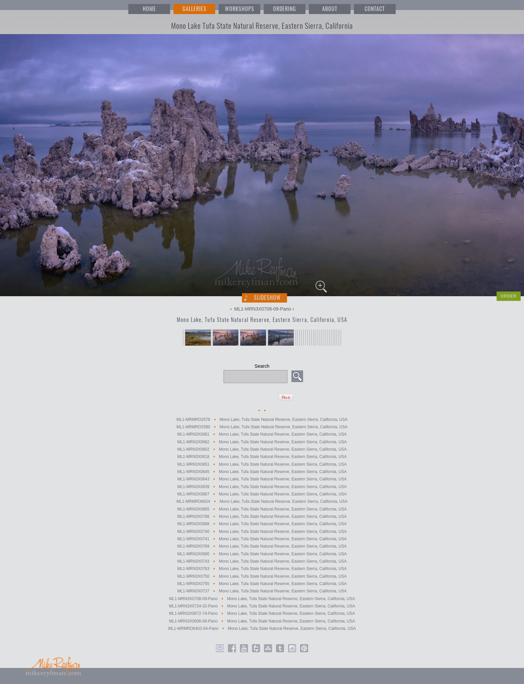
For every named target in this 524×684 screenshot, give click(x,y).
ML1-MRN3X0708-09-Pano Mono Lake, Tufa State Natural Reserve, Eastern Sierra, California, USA (262, 598)
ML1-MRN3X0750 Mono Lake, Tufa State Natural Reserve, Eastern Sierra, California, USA (262, 576)
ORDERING (284, 8)
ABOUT (329, 8)
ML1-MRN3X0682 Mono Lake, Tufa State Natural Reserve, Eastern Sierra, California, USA (262, 442)
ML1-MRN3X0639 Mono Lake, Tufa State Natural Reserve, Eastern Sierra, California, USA (262, 486)
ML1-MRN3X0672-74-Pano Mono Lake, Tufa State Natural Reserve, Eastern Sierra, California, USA (262, 613)
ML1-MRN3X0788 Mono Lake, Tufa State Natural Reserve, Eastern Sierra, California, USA (262, 516)
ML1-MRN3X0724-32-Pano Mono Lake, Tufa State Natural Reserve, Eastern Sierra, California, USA (262, 606)
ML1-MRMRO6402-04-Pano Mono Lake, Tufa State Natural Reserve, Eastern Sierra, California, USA (262, 628)
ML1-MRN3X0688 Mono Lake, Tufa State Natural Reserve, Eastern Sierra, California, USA (262, 524)
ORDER (509, 296)
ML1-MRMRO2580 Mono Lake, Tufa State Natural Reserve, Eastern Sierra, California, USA (262, 427)
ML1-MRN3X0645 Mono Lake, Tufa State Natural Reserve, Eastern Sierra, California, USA (262, 471)
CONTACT (375, 8)
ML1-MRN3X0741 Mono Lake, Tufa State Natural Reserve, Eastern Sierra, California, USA (262, 539)
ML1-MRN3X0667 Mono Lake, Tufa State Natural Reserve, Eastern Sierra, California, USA (262, 494)
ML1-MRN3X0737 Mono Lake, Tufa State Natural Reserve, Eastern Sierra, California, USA (262, 591)
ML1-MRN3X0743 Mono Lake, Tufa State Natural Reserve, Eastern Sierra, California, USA (262, 561)
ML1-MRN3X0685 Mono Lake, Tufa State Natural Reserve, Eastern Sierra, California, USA (262, 509)
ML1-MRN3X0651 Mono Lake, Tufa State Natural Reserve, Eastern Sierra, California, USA (262, 464)
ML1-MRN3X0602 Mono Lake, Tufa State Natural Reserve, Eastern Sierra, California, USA (262, 449)
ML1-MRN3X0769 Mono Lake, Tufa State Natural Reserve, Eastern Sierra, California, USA (262, 546)
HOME (149, 8)
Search (262, 366)
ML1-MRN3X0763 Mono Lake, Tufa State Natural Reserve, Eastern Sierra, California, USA (262, 569)
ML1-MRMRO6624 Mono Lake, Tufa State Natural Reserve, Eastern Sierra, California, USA (262, 501)
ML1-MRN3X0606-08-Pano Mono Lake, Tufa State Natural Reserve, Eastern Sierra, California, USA (262, 621)
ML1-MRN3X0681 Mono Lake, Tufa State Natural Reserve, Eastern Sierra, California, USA (262, 434)
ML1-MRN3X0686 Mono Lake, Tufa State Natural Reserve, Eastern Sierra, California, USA (262, 554)
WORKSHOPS (239, 8)
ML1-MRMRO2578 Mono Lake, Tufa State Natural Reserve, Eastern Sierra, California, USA (262, 419)
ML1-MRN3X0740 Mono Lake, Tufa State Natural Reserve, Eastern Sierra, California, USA (262, 531)
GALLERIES (194, 8)
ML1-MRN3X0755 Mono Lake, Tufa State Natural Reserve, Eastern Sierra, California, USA (262, 583)
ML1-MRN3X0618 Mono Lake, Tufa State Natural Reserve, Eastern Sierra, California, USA (262, 457)
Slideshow (267, 297)
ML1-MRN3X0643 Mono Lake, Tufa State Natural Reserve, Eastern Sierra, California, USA (262, 479)
